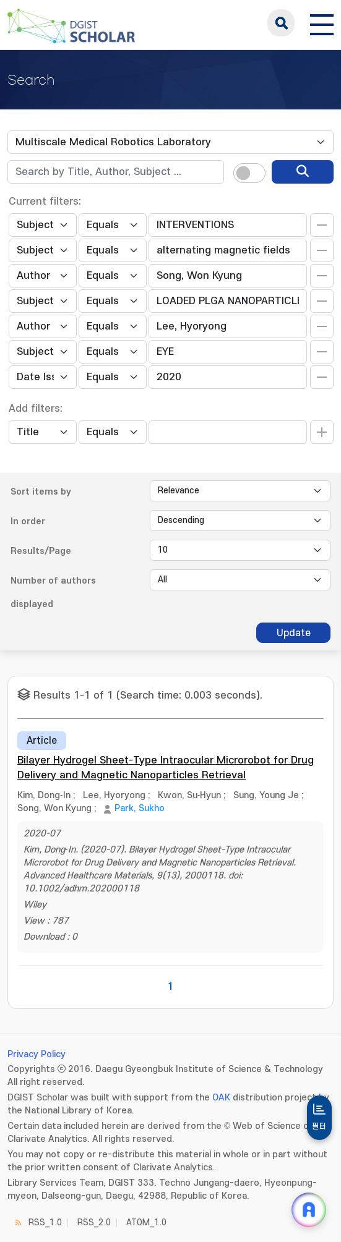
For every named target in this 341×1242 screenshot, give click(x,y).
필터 (319, 1126)
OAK (221, 1097)
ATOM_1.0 (146, 1222)
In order (28, 521)
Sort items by (41, 492)
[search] (303, 172)
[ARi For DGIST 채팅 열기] (308, 1210)
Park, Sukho (139, 808)
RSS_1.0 (45, 1222)
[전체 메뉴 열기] (322, 23)
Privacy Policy (36, 1054)
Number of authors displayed (53, 593)
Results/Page (41, 551)
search (281, 22)
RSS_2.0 (94, 1222)
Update (294, 633)
